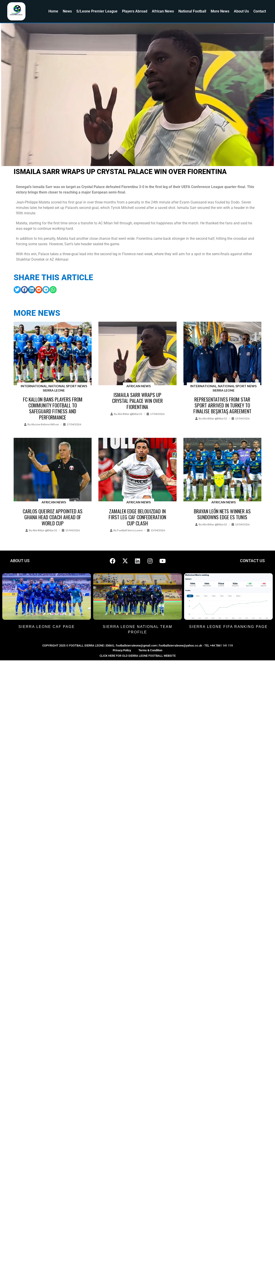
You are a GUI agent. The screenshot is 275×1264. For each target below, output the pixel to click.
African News (163, 11)
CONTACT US (252, 560)
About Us (241, 11)
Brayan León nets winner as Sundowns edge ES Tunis (222, 514)
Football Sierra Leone (130, 530)
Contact (259, 11)
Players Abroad (134, 11)
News (67, 11)
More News (220, 11)
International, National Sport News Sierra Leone (54, 388)
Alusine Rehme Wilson (45, 424)
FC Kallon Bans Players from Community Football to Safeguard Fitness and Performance (52, 408)
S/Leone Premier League (97, 11)
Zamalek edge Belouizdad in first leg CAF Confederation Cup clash (137, 517)
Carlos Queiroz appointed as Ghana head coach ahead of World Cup (52, 517)
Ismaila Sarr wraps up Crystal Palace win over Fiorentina (137, 400)
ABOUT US (20, 560)
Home (53, 11)
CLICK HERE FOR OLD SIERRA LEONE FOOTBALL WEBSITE (138, 655)
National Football (192, 11)
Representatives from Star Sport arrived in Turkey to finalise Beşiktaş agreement (222, 405)
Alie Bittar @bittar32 (130, 414)
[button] (17, 289)
